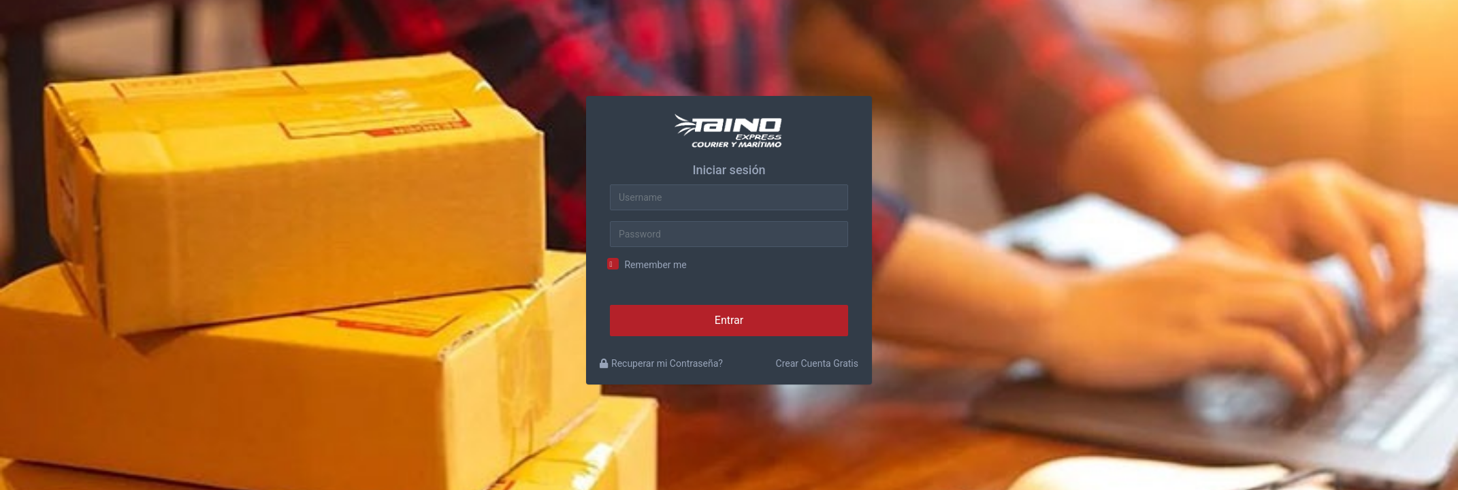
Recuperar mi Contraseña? (661, 363)
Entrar (729, 320)
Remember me (655, 264)
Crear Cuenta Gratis (817, 363)
